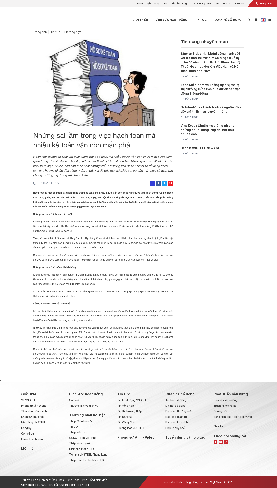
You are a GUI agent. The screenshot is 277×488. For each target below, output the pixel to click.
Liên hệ (239, 3)
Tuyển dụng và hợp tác (205, 3)
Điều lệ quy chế (175, 428)
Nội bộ (227, 3)
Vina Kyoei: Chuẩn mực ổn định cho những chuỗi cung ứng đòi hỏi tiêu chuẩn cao (207, 130)
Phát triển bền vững (175, 3)
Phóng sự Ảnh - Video (135, 437)
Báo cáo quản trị (176, 416)
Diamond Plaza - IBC (82, 449)
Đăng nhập (263, 3)
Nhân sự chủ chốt (32, 416)
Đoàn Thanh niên (32, 439)
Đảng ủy (26, 428)
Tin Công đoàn (126, 422)
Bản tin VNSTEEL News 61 (200, 148)
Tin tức (201, 19)
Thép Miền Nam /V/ (81, 421)
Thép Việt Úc (77, 432)
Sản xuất (75, 400)
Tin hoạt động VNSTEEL (132, 400)
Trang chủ (40, 32)
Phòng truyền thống (148, 3)
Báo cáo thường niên (179, 411)
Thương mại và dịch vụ (83, 405)
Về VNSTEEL (29, 400)
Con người (220, 411)
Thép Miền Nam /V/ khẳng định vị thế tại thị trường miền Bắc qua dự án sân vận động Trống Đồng (210, 89)
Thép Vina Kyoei (79, 443)
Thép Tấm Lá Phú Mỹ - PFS (86, 460)
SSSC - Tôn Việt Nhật (83, 437)
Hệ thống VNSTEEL (33, 422)
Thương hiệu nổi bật (87, 415)
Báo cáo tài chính (176, 422)
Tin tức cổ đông (175, 400)
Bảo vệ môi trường (225, 400)
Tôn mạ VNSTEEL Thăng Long (88, 454)
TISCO (73, 426)
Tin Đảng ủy (124, 416)
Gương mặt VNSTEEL (131, 428)
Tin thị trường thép (129, 411)
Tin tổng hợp (73, 32)
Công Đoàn (28, 433)
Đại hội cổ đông (175, 405)
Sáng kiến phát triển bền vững (233, 416)
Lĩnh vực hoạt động (171, 19)
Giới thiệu (140, 19)
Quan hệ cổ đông (227, 19)
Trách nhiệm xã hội (225, 405)
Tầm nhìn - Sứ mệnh (34, 411)
